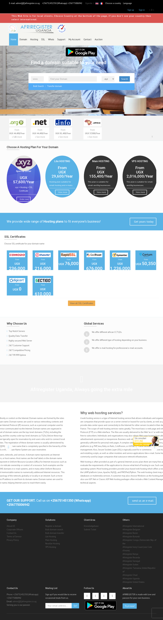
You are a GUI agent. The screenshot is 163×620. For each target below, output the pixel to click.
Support (61, 39)
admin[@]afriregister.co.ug (28, 3)
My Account (74, 39)
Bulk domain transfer (54, 533)
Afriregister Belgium (131, 529)
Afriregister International (133, 526)
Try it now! (130, 606)
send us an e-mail (142, 500)
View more (62, 192)
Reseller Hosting (52, 543)
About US (11, 526)
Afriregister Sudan (130, 564)
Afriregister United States (134, 582)
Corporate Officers (15, 529)
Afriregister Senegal (131, 561)
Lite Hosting (50, 536)
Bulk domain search (54, 529)
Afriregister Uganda (131, 578)
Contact (88, 39)
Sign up (131, 10)
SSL (43, 39)
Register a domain (53, 526)
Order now (24, 199)
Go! (75, 605)
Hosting (34, 39)
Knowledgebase (91, 526)
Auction (99, 39)
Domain (23, 39)
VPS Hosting (50, 547)
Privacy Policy (13, 540)
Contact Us (11, 533)
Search (124, 78)
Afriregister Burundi (131, 536)
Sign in (142, 10)
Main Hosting (51, 540)
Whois (51, 39)
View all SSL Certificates (81, 303)
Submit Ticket (90, 529)
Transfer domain (54, 86)
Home (13, 39)
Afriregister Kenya (130, 554)
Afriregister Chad (130, 575)
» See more (27, 137)
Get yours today (143, 221)
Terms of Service (14, 536)
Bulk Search (38, 86)
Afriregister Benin (130, 533)
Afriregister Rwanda (131, 557)
